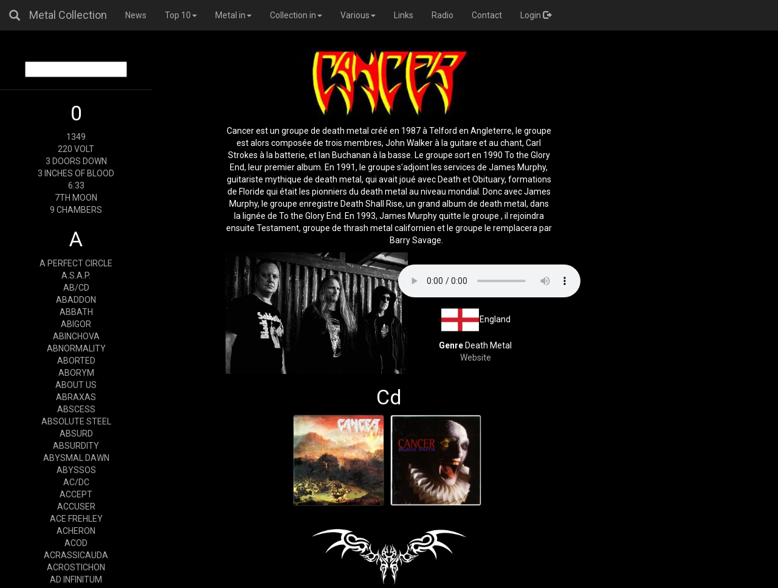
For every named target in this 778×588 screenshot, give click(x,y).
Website (475, 357)
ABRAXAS (76, 397)
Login (535, 15)
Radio (442, 15)
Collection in (296, 15)
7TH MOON (76, 197)
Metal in (233, 15)
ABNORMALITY (76, 348)
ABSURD (76, 433)
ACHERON (76, 531)
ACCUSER (76, 506)
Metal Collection (68, 15)
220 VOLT (76, 149)
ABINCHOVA (76, 336)
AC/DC (76, 482)
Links (403, 15)
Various (358, 15)
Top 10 (181, 15)
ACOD (76, 543)
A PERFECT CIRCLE (76, 263)
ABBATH (76, 312)
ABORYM (76, 373)
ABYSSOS (76, 470)
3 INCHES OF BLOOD (76, 173)
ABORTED (76, 360)
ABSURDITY (76, 446)
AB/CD (76, 287)
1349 (76, 137)
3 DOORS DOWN (76, 161)
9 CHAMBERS (76, 210)
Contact (487, 15)
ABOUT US (76, 385)
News (135, 15)
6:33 (76, 185)
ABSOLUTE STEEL (76, 421)
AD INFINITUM (76, 579)
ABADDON (76, 300)
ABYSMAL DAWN (76, 458)
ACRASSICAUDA (76, 555)
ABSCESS (76, 409)
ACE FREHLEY (76, 519)
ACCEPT (76, 494)
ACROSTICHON (76, 567)
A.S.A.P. (76, 275)
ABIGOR (76, 324)
